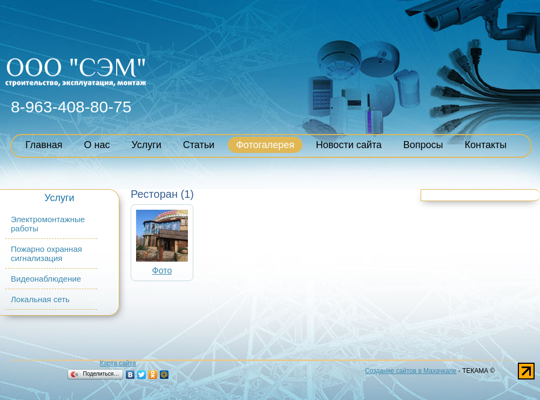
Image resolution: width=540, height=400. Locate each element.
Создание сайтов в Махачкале (410, 371)
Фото (162, 270)
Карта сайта (118, 363)
